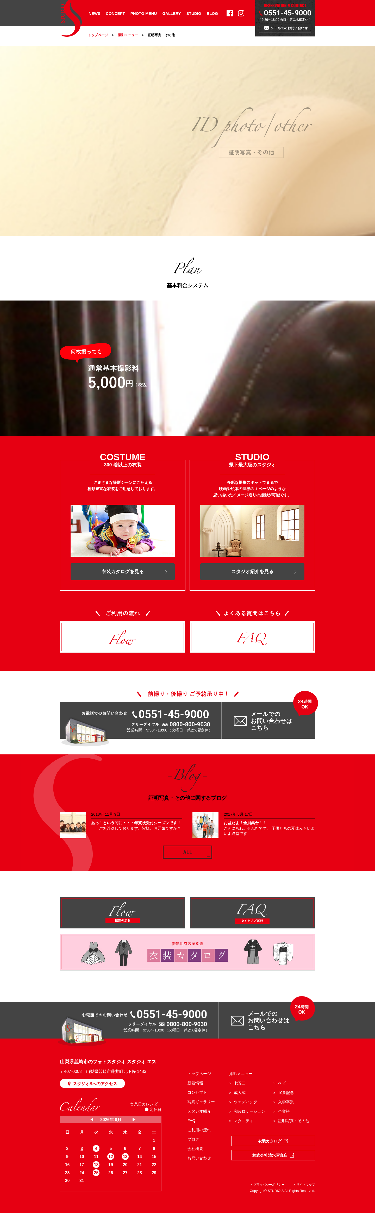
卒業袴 (284, 1111)
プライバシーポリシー (269, 1184)
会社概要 (195, 1148)
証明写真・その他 (293, 1120)
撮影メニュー (128, 35)
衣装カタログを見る (123, 571)
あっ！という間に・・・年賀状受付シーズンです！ (136, 823)
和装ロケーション (249, 1111)
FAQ (191, 1120)
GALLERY (171, 13)
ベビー (284, 1083)
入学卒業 (286, 1102)
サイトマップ (305, 1184)
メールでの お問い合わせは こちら (271, 721)
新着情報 (195, 1083)
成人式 (240, 1092)
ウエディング (245, 1102)
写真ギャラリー (201, 1101)
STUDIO (193, 13)
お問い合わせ (199, 1158)
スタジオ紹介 (199, 1111)
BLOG (212, 13)
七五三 (240, 1083)
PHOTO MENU (143, 13)
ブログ (193, 1139)
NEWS (94, 13)
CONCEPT (115, 13)
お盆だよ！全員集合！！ (245, 823)
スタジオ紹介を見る (252, 571)
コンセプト (197, 1092)
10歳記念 (286, 1092)
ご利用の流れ (199, 1130)
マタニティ (243, 1120)
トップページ (98, 35)
